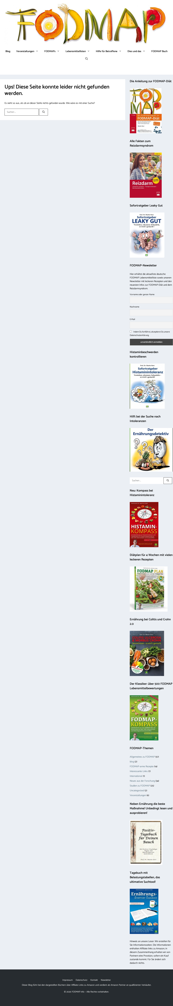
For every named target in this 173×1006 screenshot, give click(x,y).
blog (132, 762)
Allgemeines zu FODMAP (142, 757)
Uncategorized (137, 791)
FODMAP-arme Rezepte (142, 766)
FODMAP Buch (159, 51)
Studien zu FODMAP (140, 786)
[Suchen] (43, 112)
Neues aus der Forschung (142, 781)
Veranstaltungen (28, 51)
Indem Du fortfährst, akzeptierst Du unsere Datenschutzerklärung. (150, 333)
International (136, 776)
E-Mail (132, 319)
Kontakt (94, 980)
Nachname (134, 307)
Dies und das (137, 51)
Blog (7, 51)
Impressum (67, 980)
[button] (86, 59)
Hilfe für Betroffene (110, 51)
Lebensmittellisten (79, 51)
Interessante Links (139, 771)
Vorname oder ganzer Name (142, 294)
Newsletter (106, 980)
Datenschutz (81, 980)
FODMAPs (53, 51)
